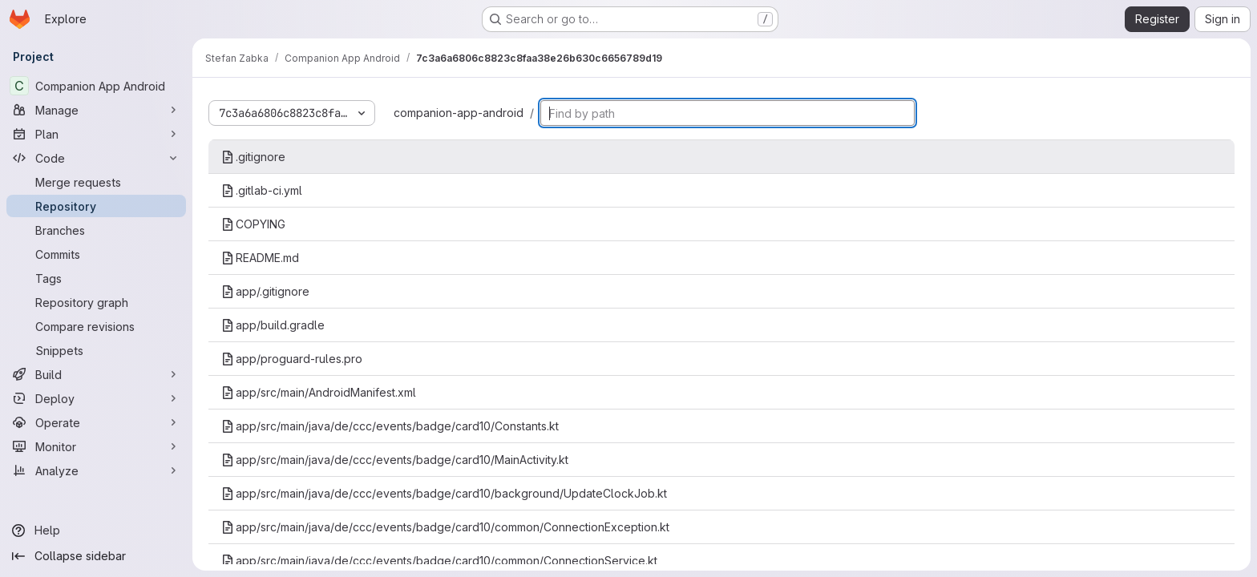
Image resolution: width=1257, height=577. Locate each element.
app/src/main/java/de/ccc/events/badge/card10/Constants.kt (390, 426)
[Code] (96, 158)
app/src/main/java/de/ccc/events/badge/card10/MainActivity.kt (394, 459)
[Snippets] (96, 350)
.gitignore (253, 156)
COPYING (253, 224)
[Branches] (96, 230)
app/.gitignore (265, 291)
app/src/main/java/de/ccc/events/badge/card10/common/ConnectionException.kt (445, 527)
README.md (260, 257)
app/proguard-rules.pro (291, 358)
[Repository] (96, 206)
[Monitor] (96, 446)
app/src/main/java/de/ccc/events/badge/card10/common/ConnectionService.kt (439, 560)
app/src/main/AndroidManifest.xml (318, 392)
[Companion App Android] (96, 86)
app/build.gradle (273, 325)
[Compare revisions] (96, 326)
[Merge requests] (96, 182)
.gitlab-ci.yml (261, 190)
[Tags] (96, 278)
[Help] (96, 530)
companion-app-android (458, 112)
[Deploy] (96, 398)
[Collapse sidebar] (96, 556)
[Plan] (96, 134)
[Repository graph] (96, 302)
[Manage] (96, 110)
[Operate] (96, 422)
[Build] (96, 374)
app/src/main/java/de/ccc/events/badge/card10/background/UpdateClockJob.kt (444, 493)
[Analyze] (96, 470)
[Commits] (96, 254)
